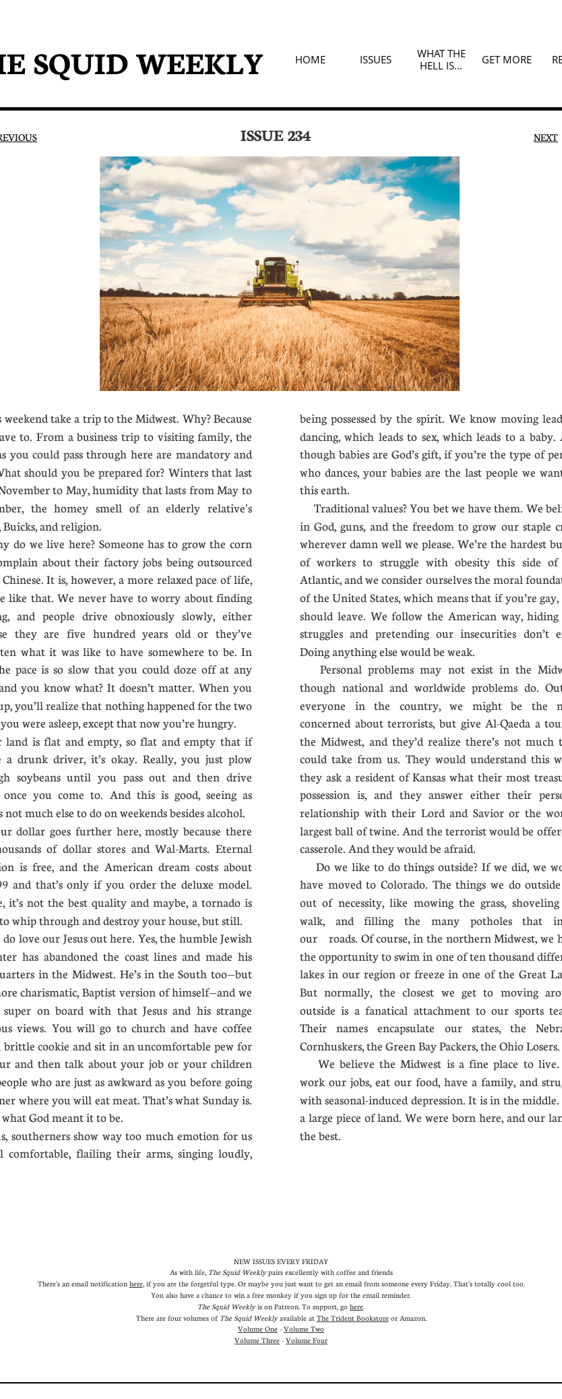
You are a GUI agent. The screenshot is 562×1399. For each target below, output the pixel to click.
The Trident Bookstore (353, 1317)
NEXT (546, 137)
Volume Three (257, 1340)
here (136, 1283)
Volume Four (306, 1340)
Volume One (258, 1328)
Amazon (412, 1317)
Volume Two (304, 1328)
